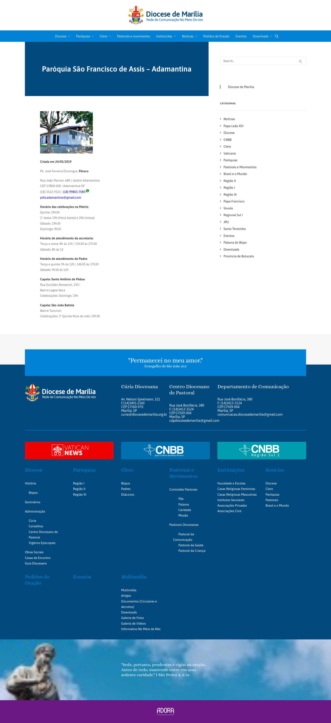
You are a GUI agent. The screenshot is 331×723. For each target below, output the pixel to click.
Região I (78, 483)
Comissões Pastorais (183, 489)
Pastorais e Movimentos (183, 473)
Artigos (126, 595)
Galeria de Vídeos (133, 623)
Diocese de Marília (241, 87)
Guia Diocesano (36, 563)
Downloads (262, 36)
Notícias (189, 36)
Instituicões (166, 36)
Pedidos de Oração (216, 36)
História (30, 483)
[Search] (263, 61)
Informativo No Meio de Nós (140, 629)
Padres (125, 489)
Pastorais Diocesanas (184, 524)
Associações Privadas (232, 505)
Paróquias (85, 36)
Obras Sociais (34, 552)
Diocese (62, 36)
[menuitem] (62, 36)
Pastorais (272, 500)
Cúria (32, 520)
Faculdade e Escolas (231, 483)
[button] (277, 36)
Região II (79, 489)
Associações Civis (229, 511)
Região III (79, 494)
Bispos (33, 492)
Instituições (230, 470)
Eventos (241, 36)
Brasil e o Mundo (277, 505)
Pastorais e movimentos (133, 36)
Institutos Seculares (230, 500)
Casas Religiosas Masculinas (237, 494)
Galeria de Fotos (132, 618)
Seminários (32, 502)
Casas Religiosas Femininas (236, 489)
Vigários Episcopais (42, 543)
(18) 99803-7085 (74, 192)
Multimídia (134, 577)
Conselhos (36, 526)
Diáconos (127, 494)
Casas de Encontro (37, 557)
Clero (105, 36)
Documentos (130, 601)
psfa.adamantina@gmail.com (60, 197)
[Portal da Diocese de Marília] (165, 15)
